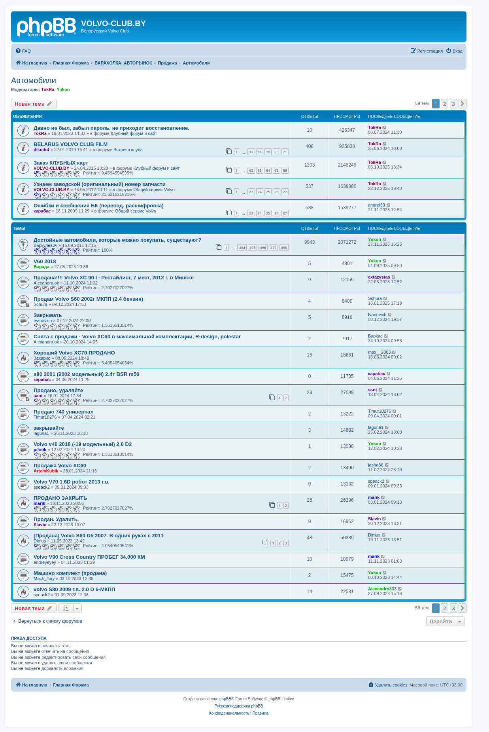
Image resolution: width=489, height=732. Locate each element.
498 (284, 247)
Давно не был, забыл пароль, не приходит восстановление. (111, 128)
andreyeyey (45, 562)
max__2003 (379, 352)
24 (260, 191)
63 (260, 170)
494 (242, 247)
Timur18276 (45, 417)
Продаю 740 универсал (64, 412)
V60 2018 (45, 261)
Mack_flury (44, 578)
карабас (42, 211)
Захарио (42, 358)
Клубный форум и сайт (134, 133)
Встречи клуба (128, 149)
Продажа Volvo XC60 (60, 465)
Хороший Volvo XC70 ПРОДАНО (74, 353)
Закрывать (48, 315)
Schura (40, 304)
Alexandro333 (382, 588)
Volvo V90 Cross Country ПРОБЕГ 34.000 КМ (89, 557)
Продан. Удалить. (56, 519)
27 (285, 191)
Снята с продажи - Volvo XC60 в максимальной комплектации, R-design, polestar (137, 336)
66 (285, 170)
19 (268, 151)
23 (251, 191)
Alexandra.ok (46, 283)
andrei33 (376, 205)
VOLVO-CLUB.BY (51, 168)
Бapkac (375, 336)
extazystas (379, 277)
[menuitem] (23, 51)
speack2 (42, 487)
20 (276, 151)
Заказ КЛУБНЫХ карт (61, 163)
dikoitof (41, 149)
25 (268, 191)
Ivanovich (43, 320)
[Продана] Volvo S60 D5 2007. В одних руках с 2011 (99, 536)
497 (273, 247)
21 (285, 151)
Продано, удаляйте (58, 390)
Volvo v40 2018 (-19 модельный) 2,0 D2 (83, 444)
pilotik (40, 449)
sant (38, 395)
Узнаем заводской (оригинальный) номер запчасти (100, 184)
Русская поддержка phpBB (238, 706)
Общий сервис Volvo (154, 189)
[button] (462, 103)
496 (263, 247)
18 (260, 151)
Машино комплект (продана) (70, 573)
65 (276, 170)
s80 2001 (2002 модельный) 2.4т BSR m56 (86, 374)
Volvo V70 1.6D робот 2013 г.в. (72, 482)
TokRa (47, 89)
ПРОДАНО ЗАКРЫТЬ (60, 498)
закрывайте (49, 428)
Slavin (40, 524)
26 (276, 191)
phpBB (225, 699)
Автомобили (33, 80)
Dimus (40, 541)
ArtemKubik (46, 470)
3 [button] (453, 103)
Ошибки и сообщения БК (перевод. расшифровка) (99, 206)
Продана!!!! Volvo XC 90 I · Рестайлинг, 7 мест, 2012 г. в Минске (114, 278)
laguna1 (41, 433)
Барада (41, 266)
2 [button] (444, 103)
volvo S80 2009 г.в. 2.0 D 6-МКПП (74, 589)
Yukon (63, 89)
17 (251, 151)
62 (251, 170)
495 (252, 247)
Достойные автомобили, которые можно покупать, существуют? (117, 240)
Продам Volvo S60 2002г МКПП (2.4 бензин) (88, 299)
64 (268, 170)
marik (39, 503)
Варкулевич (45, 245)
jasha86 (375, 465)
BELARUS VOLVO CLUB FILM (71, 144)
